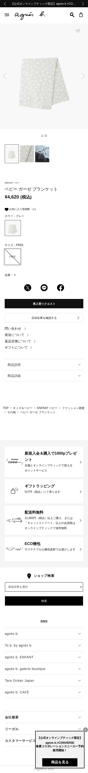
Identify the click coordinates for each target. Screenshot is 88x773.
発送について (17, 335)
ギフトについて (18, 347)
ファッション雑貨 (73, 408)
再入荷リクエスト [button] (44, 304)
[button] (72, 14)
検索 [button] (44, 601)
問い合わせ (15, 328)
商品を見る (60, 762)
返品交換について (20, 341)
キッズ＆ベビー (23, 408)
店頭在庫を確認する (55, 318)
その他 (11, 412)
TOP (5, 408)
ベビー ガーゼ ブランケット (38, 412)
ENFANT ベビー (47, 408)
